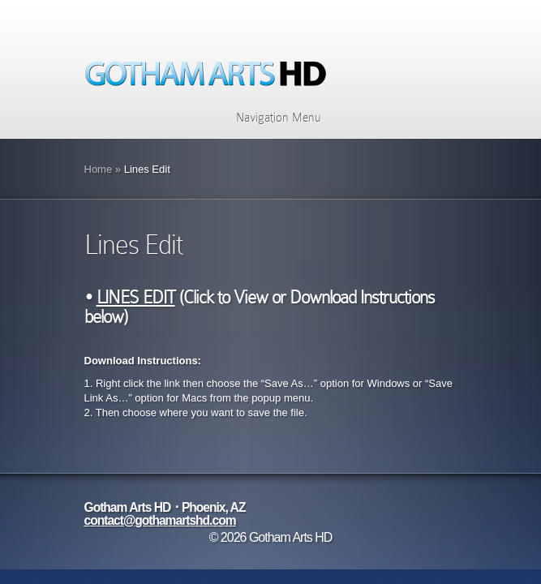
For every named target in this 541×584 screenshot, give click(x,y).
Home (98, 169)
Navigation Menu (268, 117)
